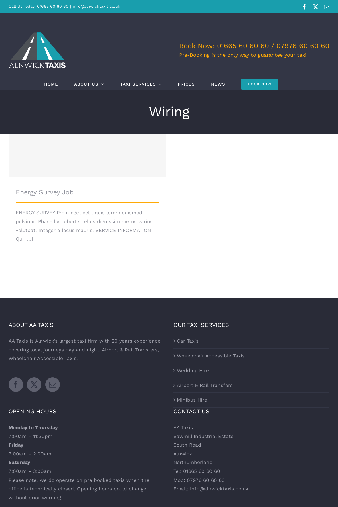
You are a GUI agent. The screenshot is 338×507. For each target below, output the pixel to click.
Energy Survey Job (45, 192)
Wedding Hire (193, 370)
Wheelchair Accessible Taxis (211, 356)
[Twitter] (34, 384)
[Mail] (52, 384)
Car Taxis (188, 341)
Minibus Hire (192, 400)
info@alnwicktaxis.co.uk (96, 6)
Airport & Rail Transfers (205, 385)
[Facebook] (16, 384)
